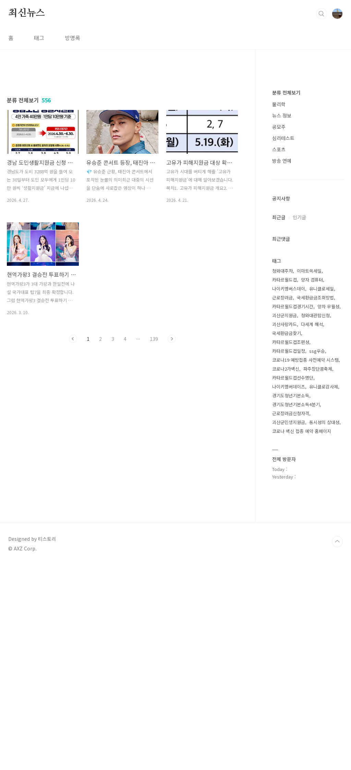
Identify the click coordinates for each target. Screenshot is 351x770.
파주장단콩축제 (317, 574)
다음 (172, 435)
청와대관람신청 (315, 521)
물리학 (279, 309)
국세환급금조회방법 (315, 503)
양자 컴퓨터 (312, 485)
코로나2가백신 (285, 574)
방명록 (72, 38)
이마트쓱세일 (309, 476)
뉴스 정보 (281, 321)
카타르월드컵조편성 (290, 547)
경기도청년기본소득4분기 (296, 610)
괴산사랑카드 (284, 529)
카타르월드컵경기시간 (292, 512)
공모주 (279, 332)
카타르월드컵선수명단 (292, 583)
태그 (39, 38)
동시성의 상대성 (324, 627)
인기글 (299, 422)
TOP (337, 747)
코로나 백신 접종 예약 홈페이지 (301, 636)
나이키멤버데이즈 (288, 592)
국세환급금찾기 (286, 538)
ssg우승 (317, 556)
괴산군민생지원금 (288, 627)
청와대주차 (282, 476)
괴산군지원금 (284, 521)
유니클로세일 (321, 494)
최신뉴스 (26, 13)
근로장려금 (282, 503)
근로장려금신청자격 (290, 619)
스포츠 (279, 354)
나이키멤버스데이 (288, 494)
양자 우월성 (328, 512)
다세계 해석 (312, 529)
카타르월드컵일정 (288, 556)
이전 (73, 435)
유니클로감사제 (323, 592)
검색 (321, 14)
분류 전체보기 (286, 298)
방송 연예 (281, 366)
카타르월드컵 (284, 485)
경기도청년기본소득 (290, 601)
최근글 (279, 422)
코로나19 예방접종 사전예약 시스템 (305, 565)
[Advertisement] (122, 133)
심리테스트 (283, 343)
